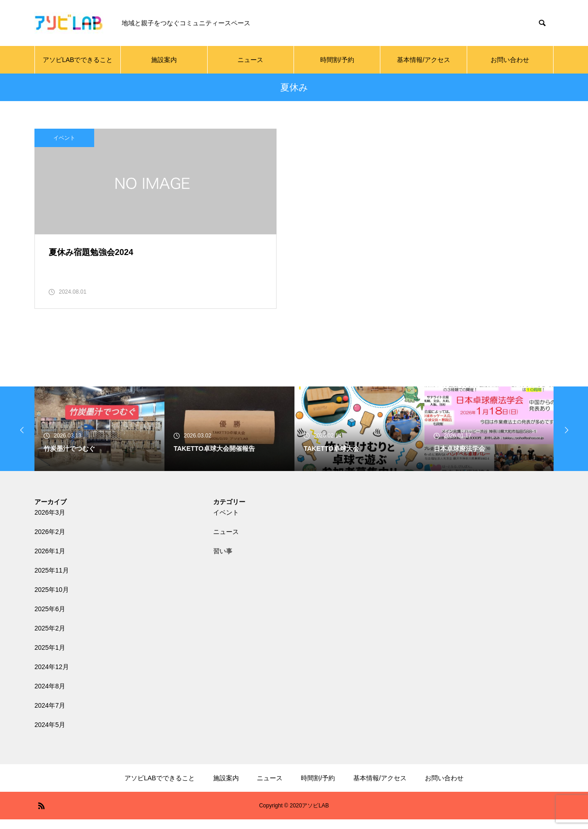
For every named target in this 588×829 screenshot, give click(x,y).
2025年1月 (49, 657)
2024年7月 (49, 715)
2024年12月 (51, 676)
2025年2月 (49, 638)
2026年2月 (49, 541)
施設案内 (164, 59)
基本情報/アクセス (423, 59)
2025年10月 (51, 599)
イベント (64, 138)
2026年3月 (49, 522)
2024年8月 (49, 695)
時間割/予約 (337, 59)
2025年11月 (51, 580)
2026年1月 (49, 560)
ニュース (250, 59)
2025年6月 (49, 618)
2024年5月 (49, 734)
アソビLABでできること (78, 59)
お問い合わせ (510, 59)
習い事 (222, 560)
